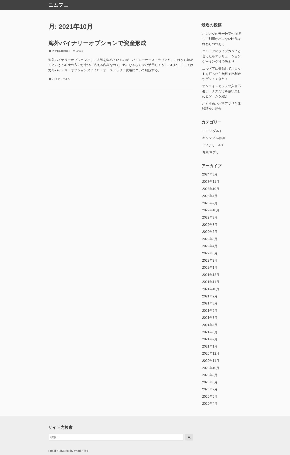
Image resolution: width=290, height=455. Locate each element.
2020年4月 (210, 403)
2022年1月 (210, 267)
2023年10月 (210, 189)
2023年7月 (210, 196)
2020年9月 (210, 375)
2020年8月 (210, 382)
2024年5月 (210, 174)
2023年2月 (210, 203)
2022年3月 (210, 253)
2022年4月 (210, 246)
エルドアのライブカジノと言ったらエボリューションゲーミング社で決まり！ (221, 56)
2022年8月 (210, 224)
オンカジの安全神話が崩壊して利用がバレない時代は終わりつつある (221, 39)
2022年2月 (210, 260)
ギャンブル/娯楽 (214, 138)
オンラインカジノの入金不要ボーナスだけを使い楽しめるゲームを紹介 (221, 91)
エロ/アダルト (212, 131)
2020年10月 (210, 368)
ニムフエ (58, 5)
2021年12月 (210, 275)
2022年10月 (210, 210)
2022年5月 (210, 239)
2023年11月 (210, 181)
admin (79, 51)
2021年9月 (210, 296)
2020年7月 (210, 389)
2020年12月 (210, 353)
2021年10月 (210, 289)
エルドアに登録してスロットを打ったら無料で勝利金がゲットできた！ (221, 73)
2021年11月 (210, 282)
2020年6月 (210, 396)
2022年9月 (210, 217)
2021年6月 (210, 310)
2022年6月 (210, 231)
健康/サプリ (210, 152)
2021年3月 (210, 332)
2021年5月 (210, 317)
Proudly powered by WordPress (68, 450)
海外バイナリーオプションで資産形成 (97, 43)
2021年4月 (210, 325)
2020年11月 (210, 360)
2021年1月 (210, 346)
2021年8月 (210, 303)
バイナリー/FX (60, 78)
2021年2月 (210, 339)
